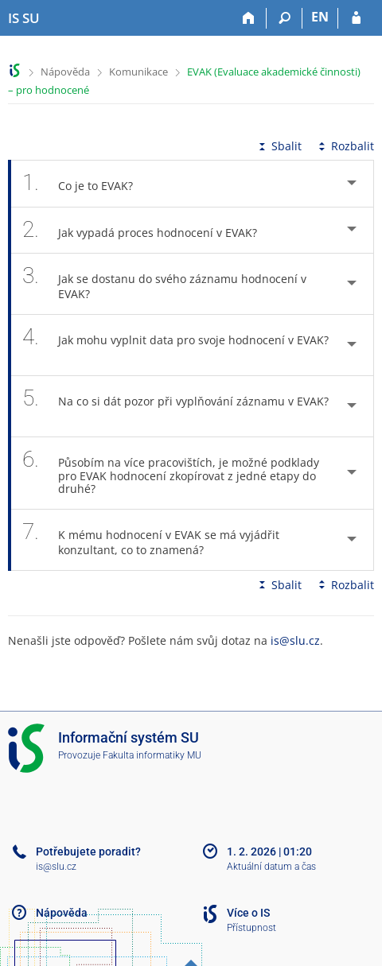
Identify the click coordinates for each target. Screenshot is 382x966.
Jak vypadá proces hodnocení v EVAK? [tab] (148, 230)
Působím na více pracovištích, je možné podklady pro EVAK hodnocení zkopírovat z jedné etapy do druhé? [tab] (170, 473)
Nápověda (65, 71)
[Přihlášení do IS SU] (356, 18)
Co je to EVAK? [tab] (86, 183)
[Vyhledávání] (284, 18)
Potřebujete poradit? (88, 851)
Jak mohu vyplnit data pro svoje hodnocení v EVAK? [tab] (175, 345)
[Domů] (249, 18)
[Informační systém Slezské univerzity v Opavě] (24, 18)
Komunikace (138, 71)
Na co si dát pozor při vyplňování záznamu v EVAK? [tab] (175, 406)
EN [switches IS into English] (320, 16)
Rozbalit (344, 145)
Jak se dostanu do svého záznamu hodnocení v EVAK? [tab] (164, 283)
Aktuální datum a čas (271, 866)
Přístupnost (251, 927)
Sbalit (278, 145)
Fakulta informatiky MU (152, 755)
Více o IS (248, 912)
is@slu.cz (295, 640)
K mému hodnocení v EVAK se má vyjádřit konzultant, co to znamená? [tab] (150, 539)
